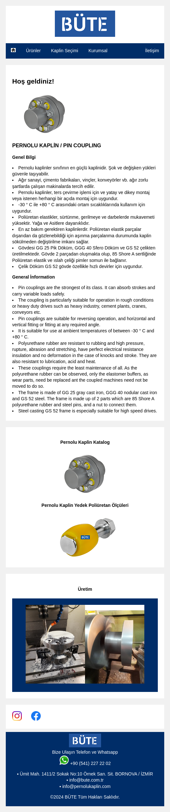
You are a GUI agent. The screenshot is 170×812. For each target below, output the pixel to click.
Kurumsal (98, 50)
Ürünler (33, 50)
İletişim (152, 50)
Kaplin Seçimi (64, 50)
